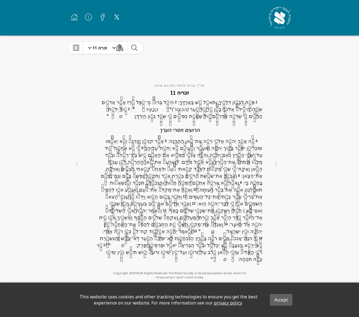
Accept (281, 300)
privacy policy (228, 303)
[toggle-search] (134, 48)
